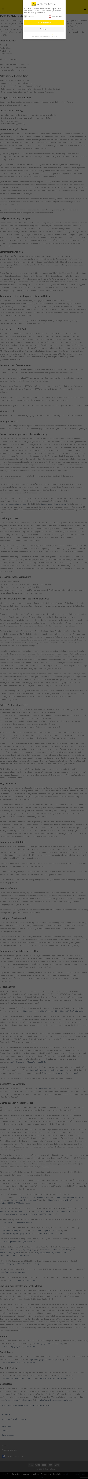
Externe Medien (55, 16)
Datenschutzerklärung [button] (44, 36)
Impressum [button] (54, 36)
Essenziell (29, 16)
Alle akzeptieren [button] (44, 23)
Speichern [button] (44, 29)
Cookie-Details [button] (34, 36)
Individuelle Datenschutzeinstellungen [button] (44, 34)
